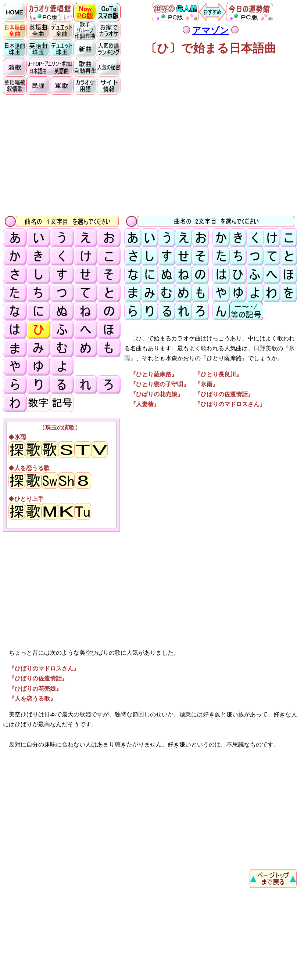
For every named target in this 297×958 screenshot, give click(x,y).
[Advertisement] (150, 154)
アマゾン (210, 30)
